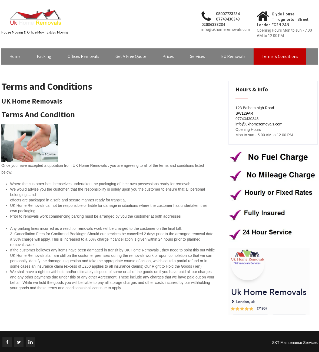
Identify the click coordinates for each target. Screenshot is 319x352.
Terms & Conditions (280, 56)
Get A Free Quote (130, 56)
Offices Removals (83, 56)
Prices (168, 56)
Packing (44, 56)
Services (197, 56)
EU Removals (233, 56)
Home (15, 56)
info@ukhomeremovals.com (259, 124)
